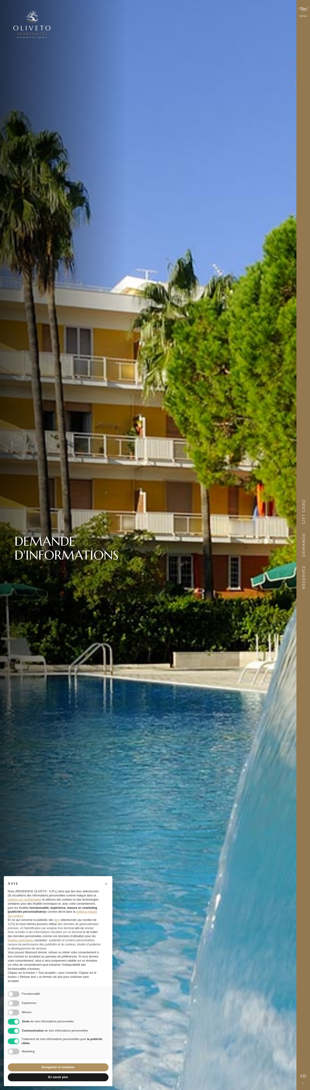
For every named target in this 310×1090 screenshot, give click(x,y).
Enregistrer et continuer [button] (58, 1067)
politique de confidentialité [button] (24, 899)
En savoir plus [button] (58, 1077)
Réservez (303, 577)
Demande (303, 545)
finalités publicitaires (21, 940)
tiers (57, 920)
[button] (106, 884)
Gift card (303, 511)
